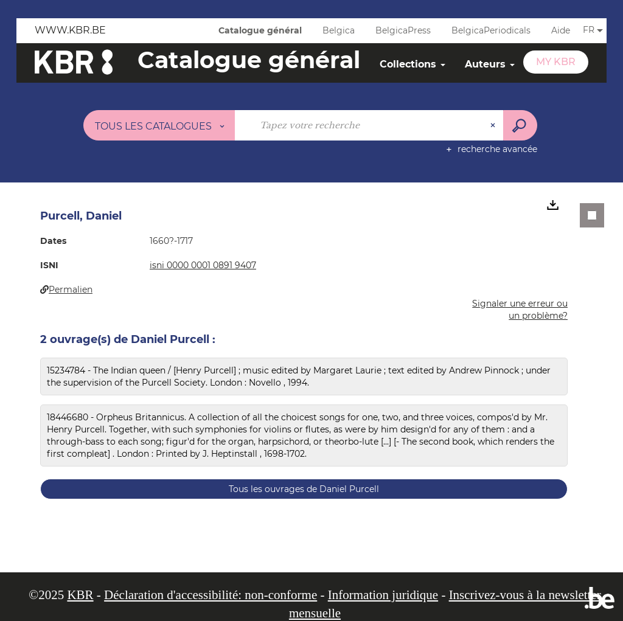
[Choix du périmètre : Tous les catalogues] (159, 125)
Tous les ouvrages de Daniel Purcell (304, 489)
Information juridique (383, 595)
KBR (80, 595)
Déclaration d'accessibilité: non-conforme (210, 595)
